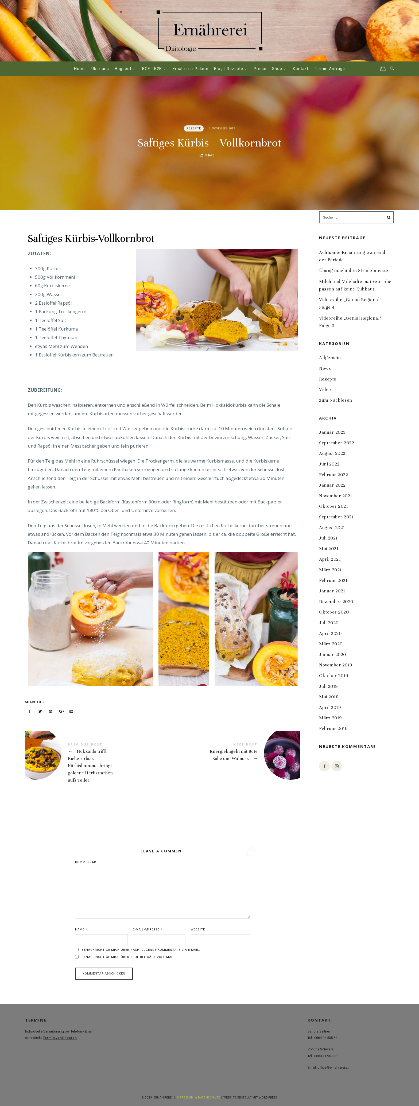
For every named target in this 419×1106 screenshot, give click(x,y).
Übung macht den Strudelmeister (354, 270)
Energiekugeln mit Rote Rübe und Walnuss (231, 753)
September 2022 (336, 443)
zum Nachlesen (335, 400)
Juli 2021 (328, 538)
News (325, 368)
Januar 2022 (332, 485)
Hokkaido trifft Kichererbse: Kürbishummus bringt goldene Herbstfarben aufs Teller (94, 763)
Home (80, 68)
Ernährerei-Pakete (190, 68)
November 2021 (335, 496)
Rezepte (194, 128)
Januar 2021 (332, 591)
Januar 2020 (332, 654)
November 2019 (335, 665)
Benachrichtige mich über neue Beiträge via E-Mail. (128, 957)
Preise (260, 68)
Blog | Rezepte (228, 68)
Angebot (123, 68)
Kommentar (85, 862)
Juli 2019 (328, 686)
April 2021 (330, 559)
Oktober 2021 (333, 506)
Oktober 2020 (334, 612)
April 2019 (330, 707)
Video (325, 389)
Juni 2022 (329, 464)
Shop (277, 68)
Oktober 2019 (333, 675)
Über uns (100, 68)
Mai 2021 (328, 549)
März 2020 (331, 644)
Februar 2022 (333, 474)
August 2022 (332, 453)
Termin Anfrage (329, 68)
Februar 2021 (333, 580)
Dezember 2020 (336, 601)
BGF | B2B (152, 68)
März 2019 (330, 718)
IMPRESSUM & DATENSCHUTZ (198, 1097)
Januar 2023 (332, 432)
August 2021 (332, 527)
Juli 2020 (329, 623)
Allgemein (330, 357)
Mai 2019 (328, 697)
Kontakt (300, 68)
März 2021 (330, 570)
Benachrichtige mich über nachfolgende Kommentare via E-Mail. (141, 950)
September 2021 (336, 517)
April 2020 (330, 633)
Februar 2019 (333, 728)
